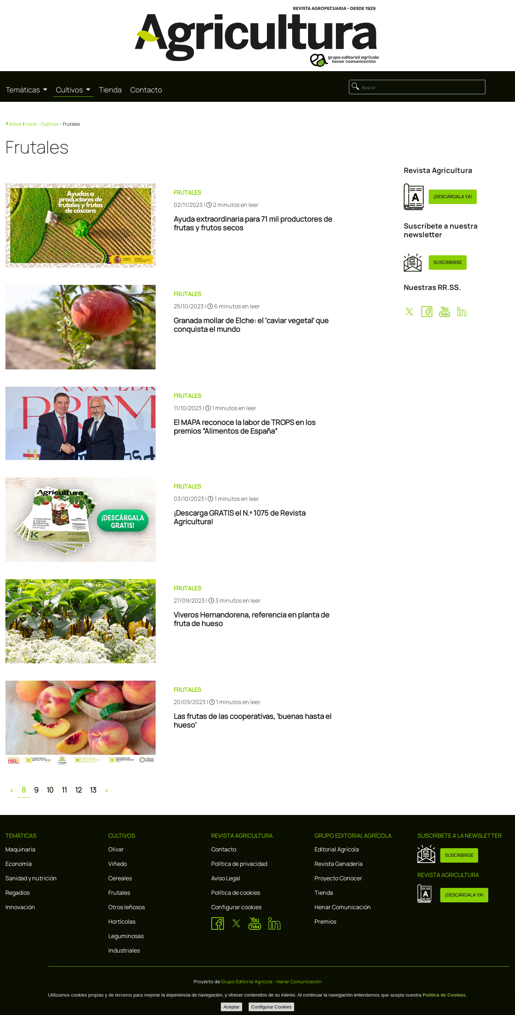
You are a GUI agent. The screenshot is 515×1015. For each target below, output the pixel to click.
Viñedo (117, 864)
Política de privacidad (239, 864)
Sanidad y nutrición (31, 878)
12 (78, 790)
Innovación (20, 907)
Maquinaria (20, 849)
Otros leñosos (126, 907)
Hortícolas (121, 921)
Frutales (119, 893)
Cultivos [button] (70, 90)
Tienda (110, 90)
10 (50, 790)
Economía (18, 864)
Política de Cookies (444, 995)
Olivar (116, 849)
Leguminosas (126, 936)
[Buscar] (417, 87)
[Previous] (11, 789)
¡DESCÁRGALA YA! (452, 196)
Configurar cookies (236, 907)
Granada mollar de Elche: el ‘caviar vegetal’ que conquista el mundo (251, 325)
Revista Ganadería (339, 864)
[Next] (106, 789)
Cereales (120, 878)
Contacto (146, 90)
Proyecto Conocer (338, 878)
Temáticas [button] (23, 90)
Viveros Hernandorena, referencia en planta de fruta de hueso (251, 619)
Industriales (124, 950)
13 (93, 790)
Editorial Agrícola (337, 849)
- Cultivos (48, 124)
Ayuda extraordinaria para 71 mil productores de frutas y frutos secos (253, 223)
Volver (15, 124)
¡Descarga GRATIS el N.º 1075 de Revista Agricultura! (240, 517)
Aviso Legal (225, 878)
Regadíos (17, 893)
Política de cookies (235, 893)
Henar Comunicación (343, 907)
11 (64, 790)
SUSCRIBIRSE (447, 262)
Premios (325, 921)
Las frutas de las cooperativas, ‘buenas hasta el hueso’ (253, 720)
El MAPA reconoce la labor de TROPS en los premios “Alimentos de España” (245, 426)
